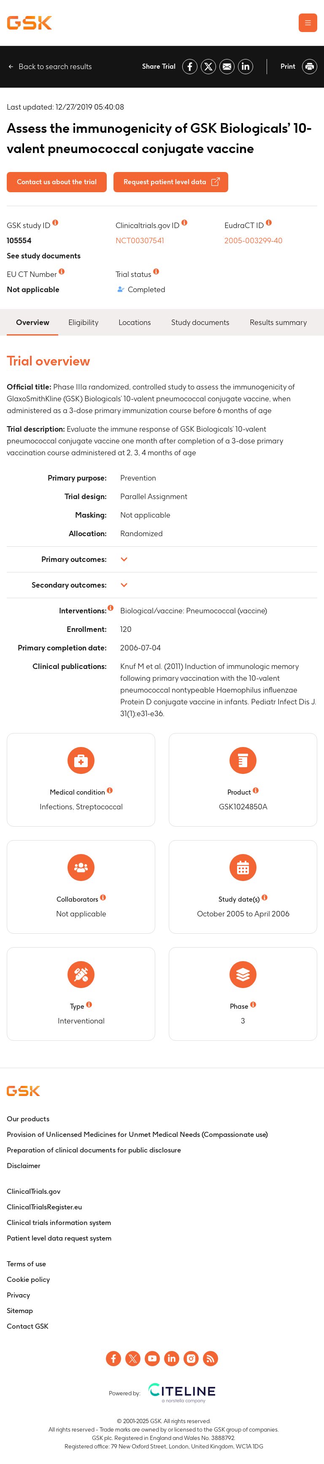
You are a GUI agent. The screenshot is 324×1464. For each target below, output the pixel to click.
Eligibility (83, 322)
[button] (162, 559)
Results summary (278, 322)
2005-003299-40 (253, 240)
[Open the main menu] (308, 22)
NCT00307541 (140, 240)
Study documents (200, 322)
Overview (32, 321)
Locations (135, 322)
